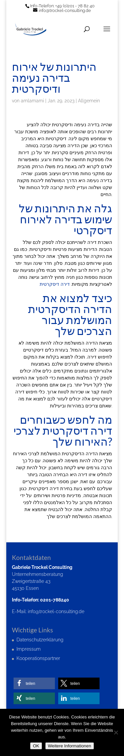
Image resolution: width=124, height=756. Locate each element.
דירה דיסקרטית (55, 284)
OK (36, 745)
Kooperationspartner (38, 658)
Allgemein (89, 100)
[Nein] (115, 732)
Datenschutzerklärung (40, 639)
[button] (34, 683)
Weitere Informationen (69, 745)
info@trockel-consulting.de (56, 611)
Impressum (29, 649)
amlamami (32, 100)
